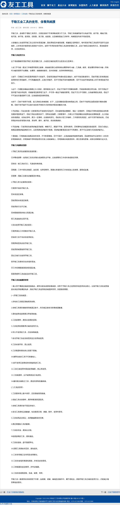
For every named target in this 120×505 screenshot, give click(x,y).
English (116, 2)
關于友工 (51, 5)
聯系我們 (104, 5)
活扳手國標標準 (114, 492)
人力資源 (93, 5)
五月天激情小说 (6, 504)
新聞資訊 (72, 5)
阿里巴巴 (114, 5)
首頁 (43, 5)
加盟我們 (83, 5)
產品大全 (62, 5)
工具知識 (24, 14)
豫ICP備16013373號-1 (77, 498)
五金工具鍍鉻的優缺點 (15, 492)
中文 (112, 2)
